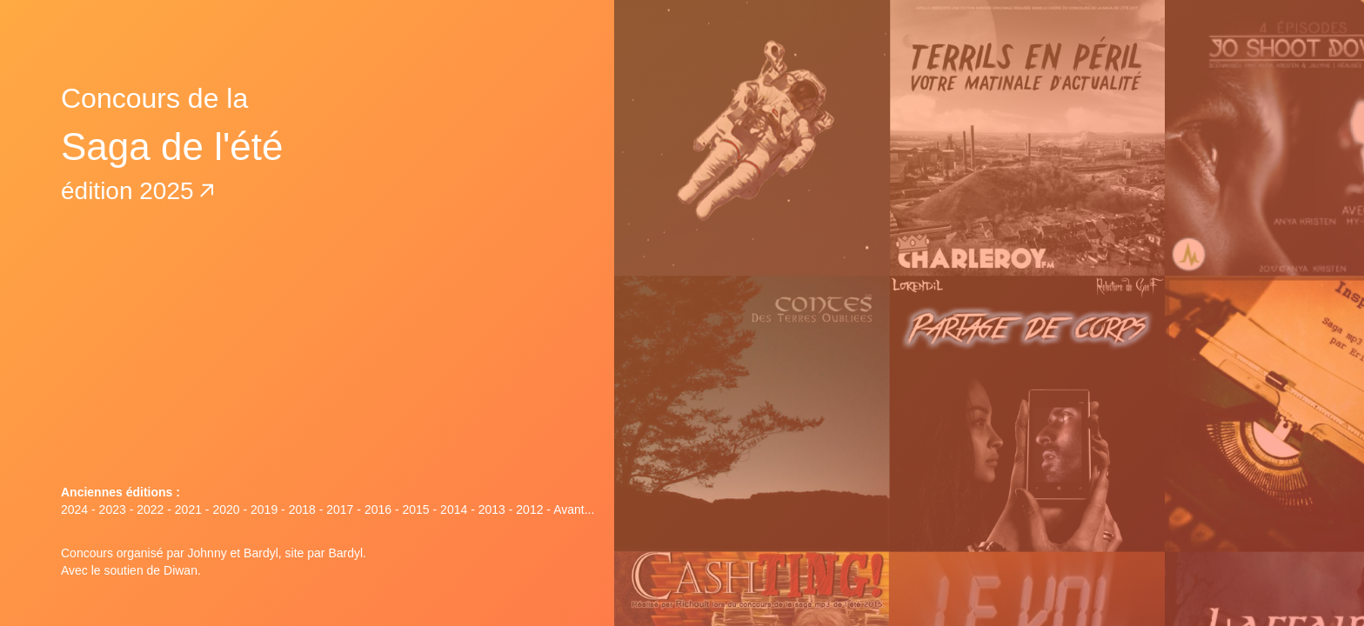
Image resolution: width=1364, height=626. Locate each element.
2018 (302, 509)
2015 (415, 509)
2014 (453, 509)
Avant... (573, 509)
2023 (112, 509)
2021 (188, 509)
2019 (264, 509)
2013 (491, 509)
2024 (74, 509)
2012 (529, 509)
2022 (150, 509)
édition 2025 (137, 190)
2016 (377, 509)
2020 (225, 509)
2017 (339, 509)
